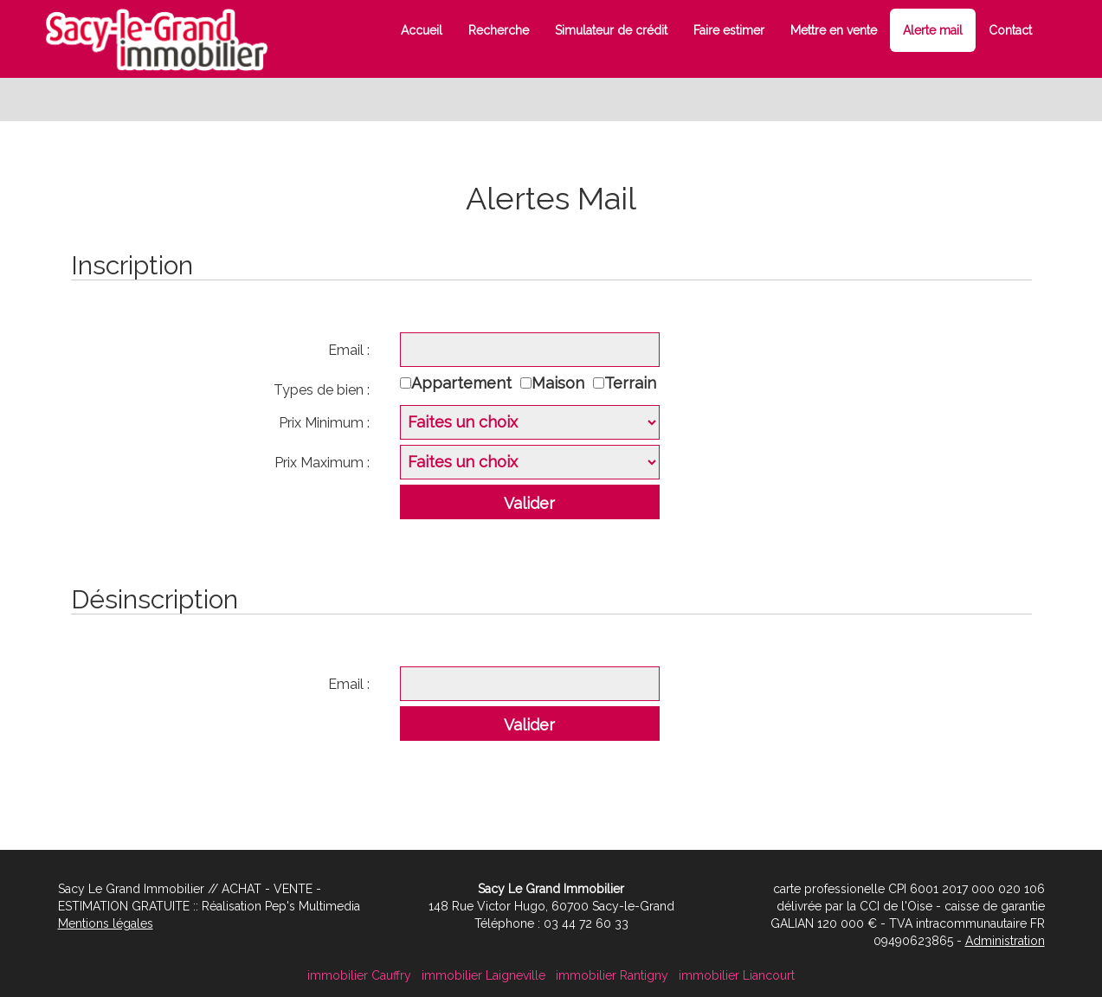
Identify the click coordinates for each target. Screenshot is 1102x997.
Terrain (634, 383)
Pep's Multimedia (312, 906)
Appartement (465, 383)
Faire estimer (728, 30)
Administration (1005, 941)
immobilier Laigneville (483, 975)
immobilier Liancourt (737, 975)
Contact (1010, 30)
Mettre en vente (833, 30)
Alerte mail (933, 30)
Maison (562, 383)
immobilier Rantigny (612, 975)
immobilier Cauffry (359, 975)
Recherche (498, 30)
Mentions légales (105, 923)
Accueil (421, 30)
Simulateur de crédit (611, 30)
